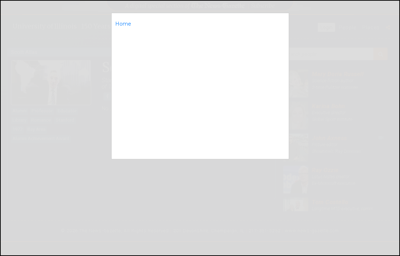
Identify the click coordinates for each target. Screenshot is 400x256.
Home (123, 23)
